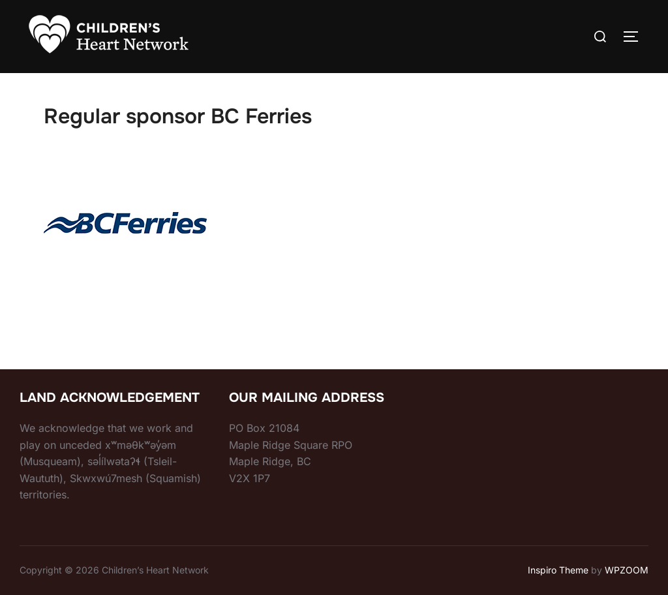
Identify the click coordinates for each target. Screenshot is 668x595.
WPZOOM (626, 569)
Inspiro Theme (558, 569)
